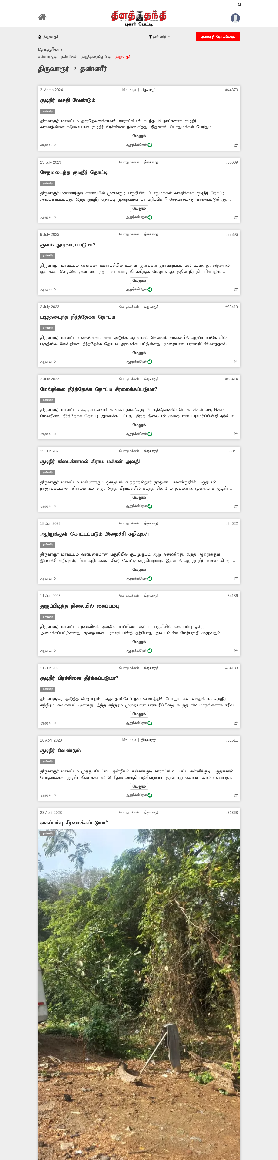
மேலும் (139, 136)
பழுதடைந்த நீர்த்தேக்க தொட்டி (77, 317)
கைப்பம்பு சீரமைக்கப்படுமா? (74, 823)
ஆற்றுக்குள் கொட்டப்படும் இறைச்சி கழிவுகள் (94, 534)
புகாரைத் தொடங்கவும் (218, 37)
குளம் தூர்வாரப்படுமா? (67, 245)
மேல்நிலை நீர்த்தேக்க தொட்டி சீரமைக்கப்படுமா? (98, 389)
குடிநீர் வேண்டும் (60, 751)
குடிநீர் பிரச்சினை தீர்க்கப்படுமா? (79, 678)
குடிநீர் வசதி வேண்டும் (67, 100)
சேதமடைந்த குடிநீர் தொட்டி (73, 172)
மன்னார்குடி (47, 57)
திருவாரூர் (123, 57)
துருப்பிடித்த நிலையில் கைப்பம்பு (79, 606)
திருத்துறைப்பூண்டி (96, 57)
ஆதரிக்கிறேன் (139, 145)
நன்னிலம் (69, 57)
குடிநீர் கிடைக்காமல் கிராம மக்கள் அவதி (89, 462)
